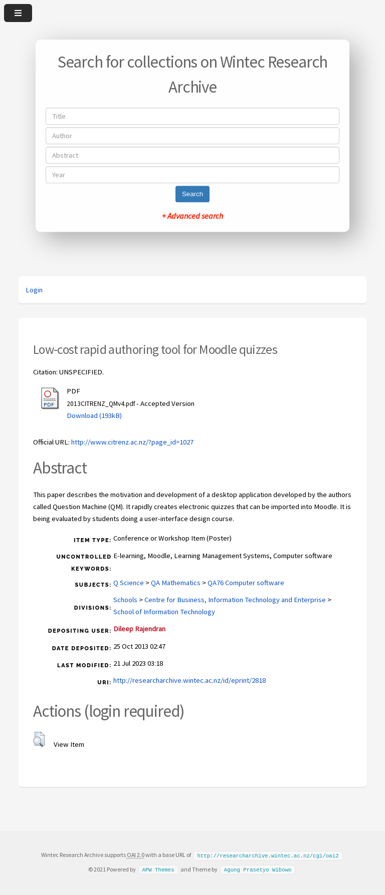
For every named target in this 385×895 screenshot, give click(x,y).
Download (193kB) (94, 415)
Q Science (128, 582)
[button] (39, 739)
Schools (125, 599)
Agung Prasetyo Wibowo (258, 868)
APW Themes (158, 868)
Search (192, 194)
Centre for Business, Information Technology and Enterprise (235, 599)
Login (34, 289)
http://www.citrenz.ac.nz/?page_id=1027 (132, 441)
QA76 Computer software (246, 582)
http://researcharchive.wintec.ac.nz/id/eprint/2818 (189, 680)
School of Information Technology (164, 611)
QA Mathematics (176, 582)
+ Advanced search (192, 216)
